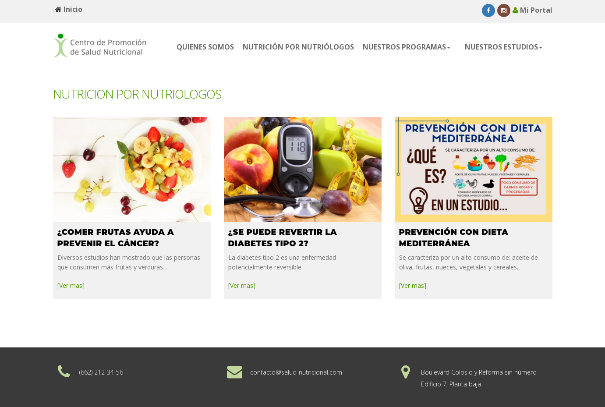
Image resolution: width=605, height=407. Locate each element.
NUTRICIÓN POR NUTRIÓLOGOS (298, 47)
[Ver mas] (71, 284)
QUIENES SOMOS (205, 47)
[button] (409, 47)
